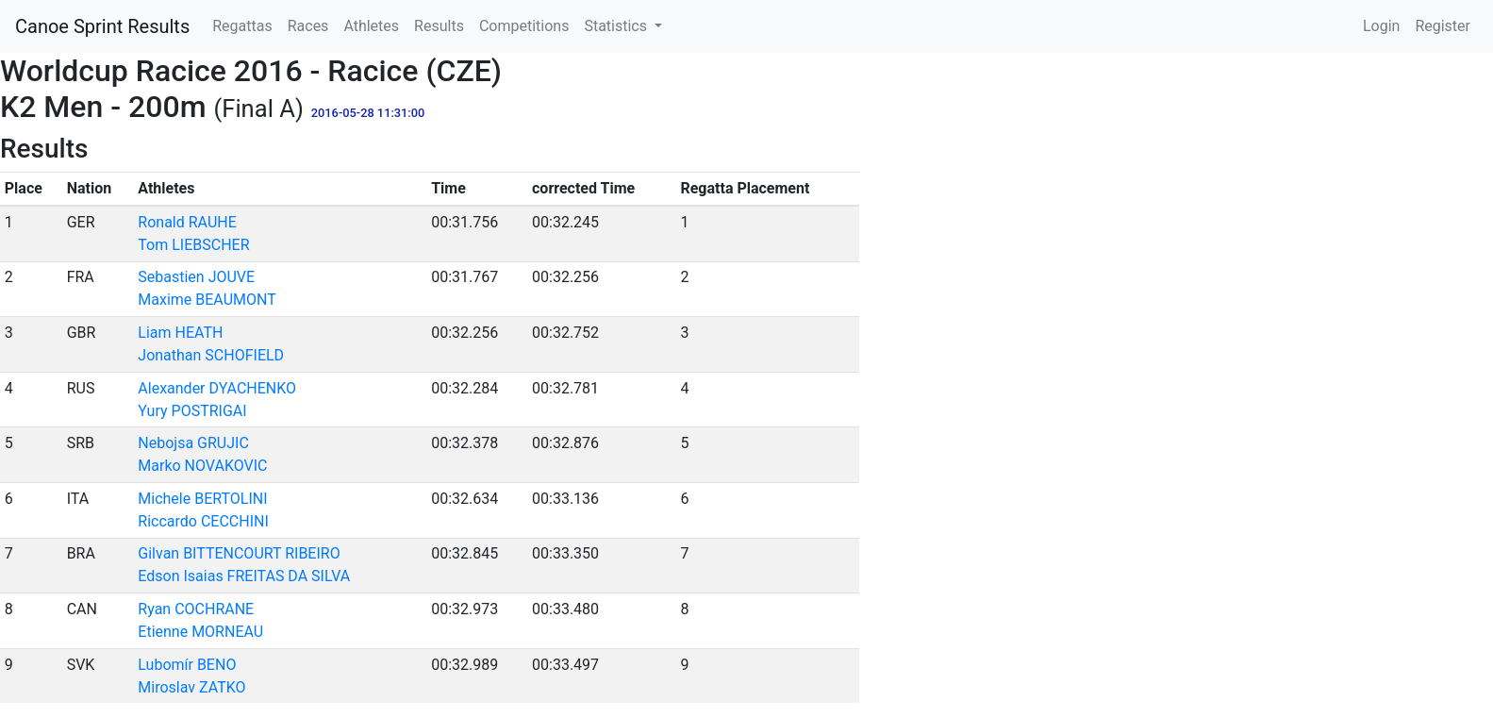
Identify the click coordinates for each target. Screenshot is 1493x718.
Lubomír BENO (187, 665)
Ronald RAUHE (187, 222)
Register (1442, 26)
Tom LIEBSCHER (193, 245)
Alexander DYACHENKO (217, 388)
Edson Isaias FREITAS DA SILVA (244, 576)
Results (439, 26)
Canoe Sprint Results (102, 26)
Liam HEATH (180, 333)
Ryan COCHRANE (196, 609)
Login (1381, 26)
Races (308, 26)
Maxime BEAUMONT (206, 300)
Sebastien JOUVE (196, 277)
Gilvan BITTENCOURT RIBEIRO (239, 553)
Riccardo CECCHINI (203, 521)
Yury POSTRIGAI (192, 411)
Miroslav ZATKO (191, 687)
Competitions (524, 26)
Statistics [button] (617, 26)
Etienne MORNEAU (200, 632)
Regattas (242, 26)
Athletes (371, 26)
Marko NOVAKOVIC (202, 466)
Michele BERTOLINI (202, 499)
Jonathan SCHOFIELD (211, 355)
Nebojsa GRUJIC (193, 443)
